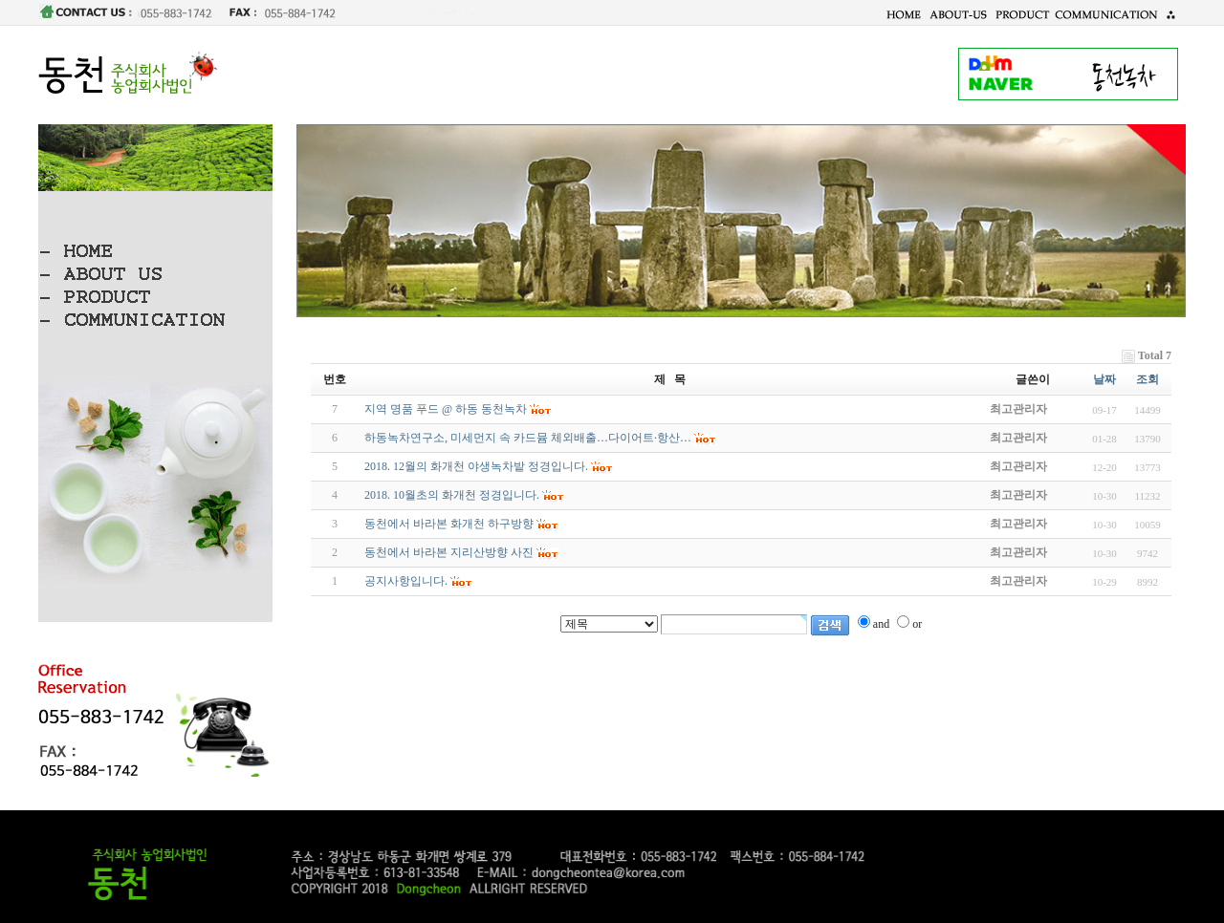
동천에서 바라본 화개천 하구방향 (449, 523)
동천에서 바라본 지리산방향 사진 (449, 552)
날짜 (1104, 379)
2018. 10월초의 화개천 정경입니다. (451, 495)
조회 (1147, 379)
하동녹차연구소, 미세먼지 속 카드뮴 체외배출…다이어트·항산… (527, 437)
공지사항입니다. (406, 581)
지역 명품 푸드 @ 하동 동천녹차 (445, 409)
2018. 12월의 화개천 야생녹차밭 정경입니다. (476, 466)
